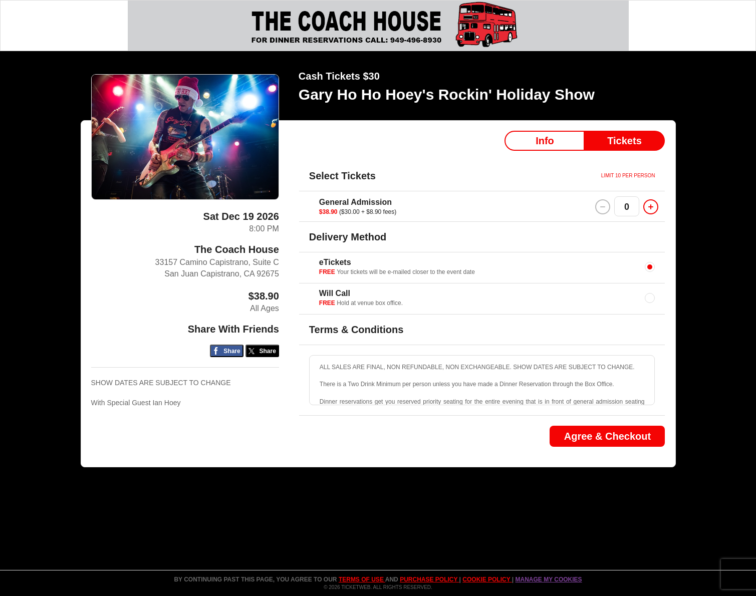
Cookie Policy (487, 579)
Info (545, 140)
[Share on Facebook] (226, 351)
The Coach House (236, 249)
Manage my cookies (548, 579)
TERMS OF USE (362, 579)
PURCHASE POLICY (429, 579)
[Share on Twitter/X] (262, 351)
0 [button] (626, 207)
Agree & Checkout (607, 436)
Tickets (624, 140)
